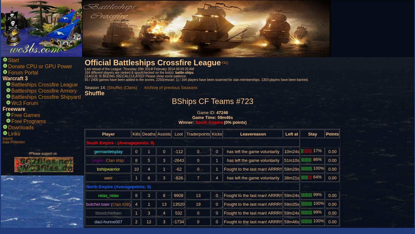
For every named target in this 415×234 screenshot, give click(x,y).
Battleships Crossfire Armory (44, 91)
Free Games (25, 115)
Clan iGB (120, 204)
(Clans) (130, 87)
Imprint (8, 138)
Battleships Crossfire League (44, 84)
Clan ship (115, 160)
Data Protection (14, 142)
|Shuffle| (115, 87)
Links (14, 133)
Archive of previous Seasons (170, 87)
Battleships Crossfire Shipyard (46, 97)
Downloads (21, 127)
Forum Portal (23, 72)
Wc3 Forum (24, 103)
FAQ (225, 63)
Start (13, 60)
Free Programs (28, 121)
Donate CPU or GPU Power (40, 66)
